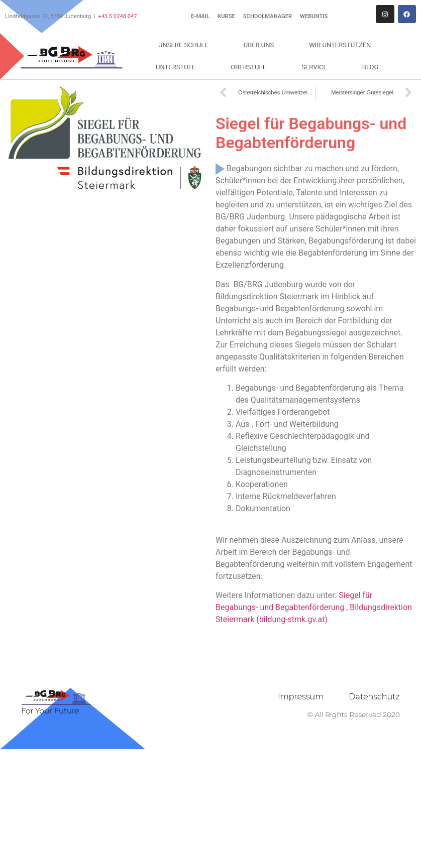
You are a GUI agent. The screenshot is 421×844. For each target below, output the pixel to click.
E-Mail (200, 16)
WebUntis (314, 16)
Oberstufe (251, 67)
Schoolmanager (267, 16)
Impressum (301, 696)
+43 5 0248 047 (117, 16)
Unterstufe (178, 67)
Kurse (226, 16)
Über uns (261, 45)
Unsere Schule (186, 45)
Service (316, 67)
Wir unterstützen (342, 45)
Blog (370, 67)
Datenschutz (374, 696)
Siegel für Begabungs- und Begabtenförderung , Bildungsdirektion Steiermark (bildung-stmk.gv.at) (314, 607)
